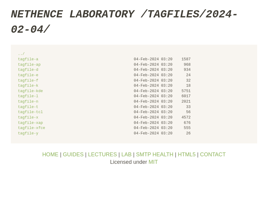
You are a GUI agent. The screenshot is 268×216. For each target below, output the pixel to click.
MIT (153, 162)
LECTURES (102, 155)
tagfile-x (28, 117)
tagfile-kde (30, 91)
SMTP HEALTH (154, 155)
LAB (126, 155)
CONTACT (213, 155)
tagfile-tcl (30, 112)
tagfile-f (28, 80)
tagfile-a (28, 59)
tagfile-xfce (31, 128)
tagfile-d (28, 70)
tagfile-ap (29, 65)
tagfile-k (28, 85)
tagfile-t (28, 107)
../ (21, 54)
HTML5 (187, 155)
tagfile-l (28, 96)
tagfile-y (28, 133)
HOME (50, 155)
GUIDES (73, 155)
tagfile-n (28, 101)
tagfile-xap (30, 123)
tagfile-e (28, 75)
